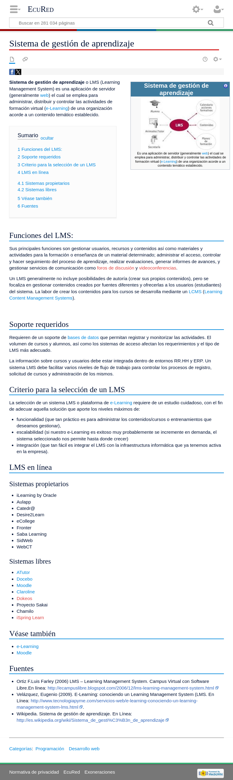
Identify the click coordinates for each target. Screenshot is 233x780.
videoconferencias (157, 267)
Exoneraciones (100, 772)
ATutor (23, 572)
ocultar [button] (47, 138)
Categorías (20, 748)
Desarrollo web (84, 748)
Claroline (26, 591)
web (205, 153)
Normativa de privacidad (34, 772)
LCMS (195, 291)
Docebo (24, 579)
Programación (49, 748)
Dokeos (24, 598)
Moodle (24, 585)
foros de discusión (115, 267)
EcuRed (41, 9)
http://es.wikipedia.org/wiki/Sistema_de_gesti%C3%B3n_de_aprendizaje (90, 720)
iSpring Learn (30, 617)
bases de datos (83, 337)
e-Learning (168, 161)
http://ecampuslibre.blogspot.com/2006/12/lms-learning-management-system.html (131, 687)
